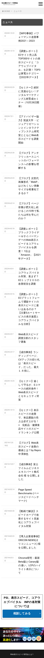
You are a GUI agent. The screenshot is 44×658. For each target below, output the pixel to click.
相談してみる (22, 613)
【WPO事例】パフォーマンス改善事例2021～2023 (28, 37)
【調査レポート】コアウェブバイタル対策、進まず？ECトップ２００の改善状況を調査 (28, 276)
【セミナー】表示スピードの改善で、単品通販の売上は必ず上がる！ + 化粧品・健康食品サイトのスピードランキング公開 (29, 421)
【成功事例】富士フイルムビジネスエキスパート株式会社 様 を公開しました (29, 472)
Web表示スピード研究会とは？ (22, 654)
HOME (7, 11)
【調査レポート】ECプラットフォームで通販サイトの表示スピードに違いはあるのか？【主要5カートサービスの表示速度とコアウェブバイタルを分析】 (29, 309)
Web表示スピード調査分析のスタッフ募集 (28, 338)
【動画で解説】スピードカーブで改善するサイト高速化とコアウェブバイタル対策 (28, 519)
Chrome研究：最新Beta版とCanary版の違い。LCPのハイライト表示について (29, 565)
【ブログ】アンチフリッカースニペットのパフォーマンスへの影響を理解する (28, 160)
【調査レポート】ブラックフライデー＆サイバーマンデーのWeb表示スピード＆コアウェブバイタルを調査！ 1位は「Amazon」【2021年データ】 (29, 243)
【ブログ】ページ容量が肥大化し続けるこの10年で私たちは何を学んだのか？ (28, 211)
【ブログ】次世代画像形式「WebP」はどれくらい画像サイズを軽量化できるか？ (29, 186)
